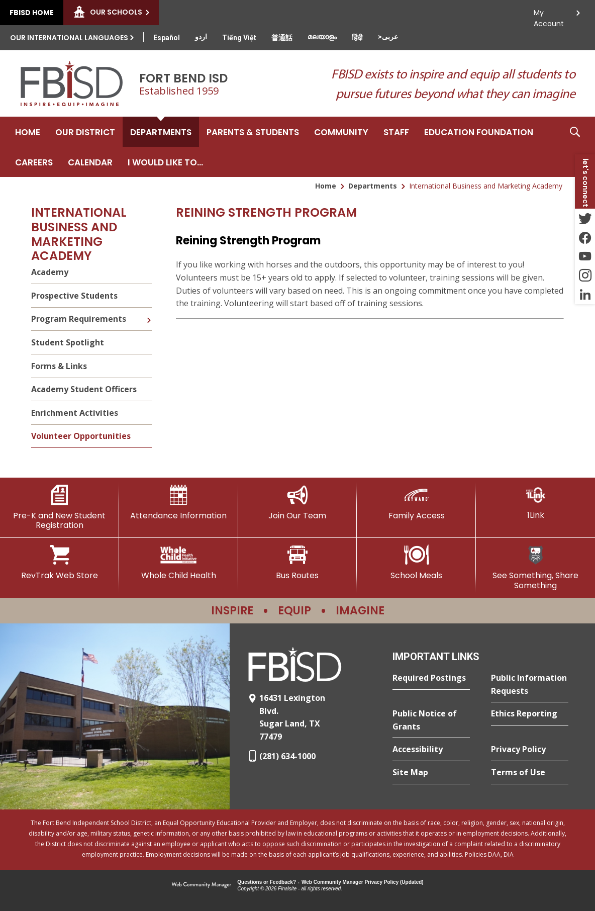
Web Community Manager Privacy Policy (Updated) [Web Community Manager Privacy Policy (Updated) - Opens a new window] (363, 882)
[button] (575, 147)
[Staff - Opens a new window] (396, 132)
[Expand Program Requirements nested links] (149, 313)
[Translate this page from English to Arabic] (388, 36)
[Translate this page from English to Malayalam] (322, 36)
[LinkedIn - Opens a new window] (585, 295)
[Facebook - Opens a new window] (585, 237)
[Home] (28, 132)
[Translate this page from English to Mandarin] (282, 37)
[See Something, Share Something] (535, 567)
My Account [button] (549, 15)
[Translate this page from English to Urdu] (201, 36)
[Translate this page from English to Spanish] (166, 37)
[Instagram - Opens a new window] (585, 275)
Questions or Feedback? (266, 882)
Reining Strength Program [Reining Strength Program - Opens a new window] (248, 240)
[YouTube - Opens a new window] (585, 256)
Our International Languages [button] (69, 38)
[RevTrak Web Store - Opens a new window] (59, 562)
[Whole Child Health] (178, 562)
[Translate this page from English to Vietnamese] (239, 37)
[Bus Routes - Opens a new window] (297, 562)
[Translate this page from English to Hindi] (357, 37)
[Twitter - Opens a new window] (585, 218)
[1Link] (535, 502)
